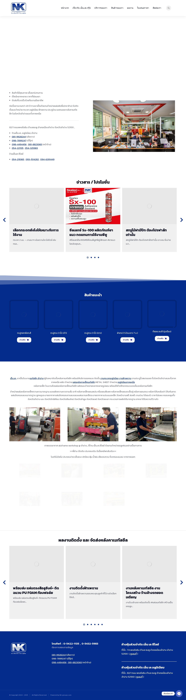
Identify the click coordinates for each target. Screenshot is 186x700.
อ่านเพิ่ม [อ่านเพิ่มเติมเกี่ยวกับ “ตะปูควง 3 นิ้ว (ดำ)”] (58, 340)
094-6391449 (47, 159)
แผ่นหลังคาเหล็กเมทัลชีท (84, 382)
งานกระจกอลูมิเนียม (109, 378)
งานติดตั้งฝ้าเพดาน (83, 588)
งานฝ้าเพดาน (125, 378)
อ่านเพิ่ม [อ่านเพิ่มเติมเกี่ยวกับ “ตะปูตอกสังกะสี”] (24, 340)
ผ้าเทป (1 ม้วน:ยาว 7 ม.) (127, 333)
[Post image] (36, 206)
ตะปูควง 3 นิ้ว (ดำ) (58, 333)
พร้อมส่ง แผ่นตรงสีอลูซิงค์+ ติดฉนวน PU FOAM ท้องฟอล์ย (36, 590)
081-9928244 (19, 136)
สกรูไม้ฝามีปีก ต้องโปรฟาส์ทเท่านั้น (146, 232)
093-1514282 (32, 159)
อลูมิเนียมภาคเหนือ (126, 382)
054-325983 (31, 148)
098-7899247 (19, 140)
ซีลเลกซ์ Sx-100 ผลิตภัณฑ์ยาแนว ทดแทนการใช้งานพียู (91, 232)
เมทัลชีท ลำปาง (37, 378)
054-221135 (17, 148)
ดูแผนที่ (133, 653)
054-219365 (18, 159)
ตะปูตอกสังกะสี (24, 333)
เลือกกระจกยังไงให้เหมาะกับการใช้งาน (36, 232)
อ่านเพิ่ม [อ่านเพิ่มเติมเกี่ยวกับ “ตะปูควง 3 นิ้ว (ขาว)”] (93, 340)
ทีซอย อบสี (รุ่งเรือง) (162, 331)
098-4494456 (19, 144)
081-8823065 (35, 144)
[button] (87, 257)
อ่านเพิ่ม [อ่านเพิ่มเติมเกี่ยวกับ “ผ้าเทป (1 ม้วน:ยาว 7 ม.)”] (127, 340)
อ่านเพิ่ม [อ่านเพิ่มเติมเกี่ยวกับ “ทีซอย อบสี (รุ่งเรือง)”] (162, 338)
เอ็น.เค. (13, 378)
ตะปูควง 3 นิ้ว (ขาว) (93, 333)
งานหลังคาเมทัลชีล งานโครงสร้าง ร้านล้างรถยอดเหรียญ (144, 592)
